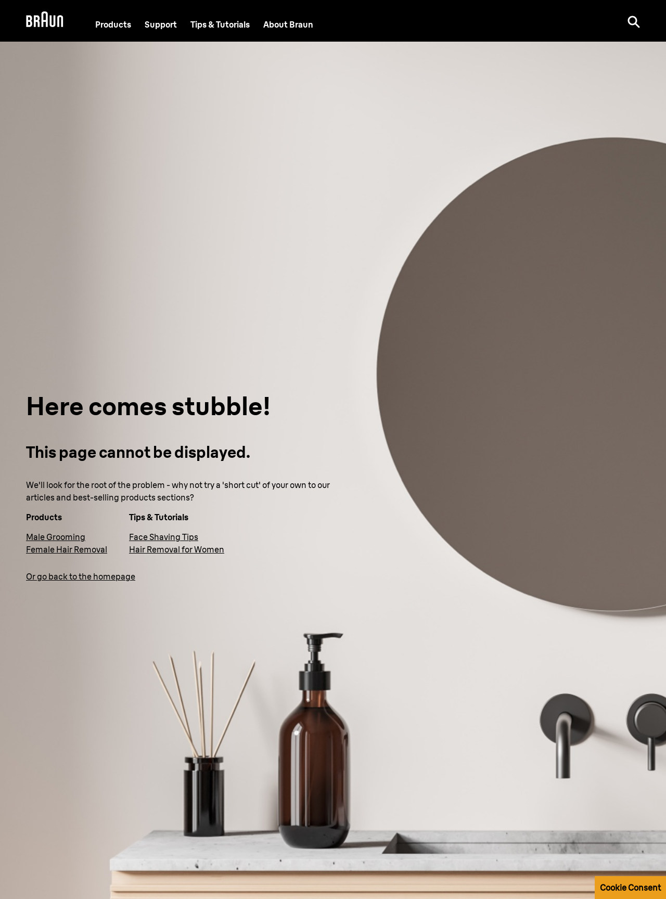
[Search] (633, 21)
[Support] (161, 24)
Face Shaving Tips (163, 537)
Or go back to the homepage (80, 576)
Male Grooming (55, 537)
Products (113, 24)
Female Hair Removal (66, 549)
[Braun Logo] (44, 20)
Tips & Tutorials (220, 24)
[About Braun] (288, 24)
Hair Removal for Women (176, 549)
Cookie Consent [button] (630, 887)
